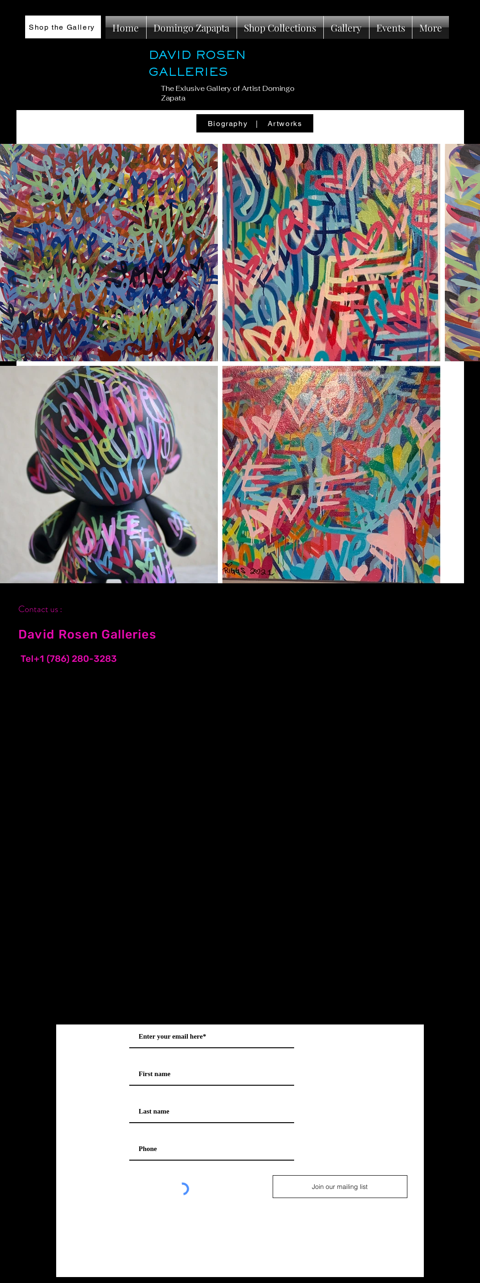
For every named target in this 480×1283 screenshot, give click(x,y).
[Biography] (228, 123)
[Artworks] (285, 123)
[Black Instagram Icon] (451, 596)
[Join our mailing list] (340, 1186)
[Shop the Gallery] (63, 27)
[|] (258, 123)
